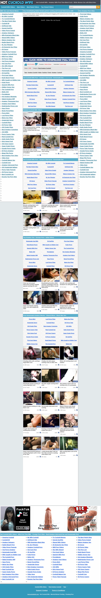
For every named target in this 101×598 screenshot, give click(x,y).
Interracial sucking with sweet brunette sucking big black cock (50, 253)
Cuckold (59, 95)
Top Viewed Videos (47, 7)
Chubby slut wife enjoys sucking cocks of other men (49, 407)
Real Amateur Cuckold (44, 91)
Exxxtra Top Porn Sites (9, 177)
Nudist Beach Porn (8, 42)
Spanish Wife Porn (8, 85)
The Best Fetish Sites (9, 21)
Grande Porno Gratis (8, 148)
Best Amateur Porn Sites (10, 155)
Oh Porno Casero (7, 172)
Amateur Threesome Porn (10, 101)
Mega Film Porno (7, 153)
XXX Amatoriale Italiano (9, 167)
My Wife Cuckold (7, 16)
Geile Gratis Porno (8, 139)
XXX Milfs (5, 132)
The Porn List (6, 68)
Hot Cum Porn (6, 63)
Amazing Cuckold (7, 14)
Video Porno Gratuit (8, 30)
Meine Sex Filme (7, 118)
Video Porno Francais (9, 52)
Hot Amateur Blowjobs (9, 96)
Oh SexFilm (5, 73)
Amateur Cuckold (32, 95)
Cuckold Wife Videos (8, 7)
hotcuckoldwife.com (33, 594)
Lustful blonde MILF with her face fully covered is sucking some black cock (50, 499)
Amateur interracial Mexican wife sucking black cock (49, 352)
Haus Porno (6, 108)
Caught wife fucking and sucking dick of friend (30, 475)
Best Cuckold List (8, 174)
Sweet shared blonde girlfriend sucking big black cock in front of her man (32, 499)
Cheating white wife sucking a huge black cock (31, 407)
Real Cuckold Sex (8, 136)
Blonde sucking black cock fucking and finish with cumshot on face (30, 253)
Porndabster (6, 94)
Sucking (44, 95)
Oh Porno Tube (7, 125)
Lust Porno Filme (7, 115)
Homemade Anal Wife (9, 70)
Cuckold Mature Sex (8, 160)
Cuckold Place (6, 122)
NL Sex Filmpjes (7, 45)
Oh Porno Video (7, 59)
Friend (49, 95)
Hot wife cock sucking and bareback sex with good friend (68, 330)
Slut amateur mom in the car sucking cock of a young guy (68, 430)
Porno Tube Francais (8, 170)
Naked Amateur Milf (8, 99)
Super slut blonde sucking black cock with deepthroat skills (30, 353)
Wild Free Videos (7, 56)
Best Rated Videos (33, 7)
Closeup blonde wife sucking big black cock (50, 274)
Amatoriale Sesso (8, 120)
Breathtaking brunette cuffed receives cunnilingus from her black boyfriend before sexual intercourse (50, 331)
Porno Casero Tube (8, 134)
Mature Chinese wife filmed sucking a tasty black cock (67, 453)
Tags (25, 95)
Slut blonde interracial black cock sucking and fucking (49, 174)
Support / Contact (42, 590)
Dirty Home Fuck (7, 141)
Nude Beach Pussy (8, 78)
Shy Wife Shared (7, 66)
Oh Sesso (5, 49)
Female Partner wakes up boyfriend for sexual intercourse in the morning (67, 353)
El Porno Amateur (8, 151)
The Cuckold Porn (8, 89)
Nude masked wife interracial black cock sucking (68, 252)
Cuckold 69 (5, 23)
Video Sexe (5, 158)
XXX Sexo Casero (7, 144)
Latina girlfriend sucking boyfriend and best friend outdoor (67, 476)
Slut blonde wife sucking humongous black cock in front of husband (32, 197)
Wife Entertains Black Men (10, 35)
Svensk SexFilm (7, 28)
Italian (40, 95)
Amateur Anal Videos (9, 103)
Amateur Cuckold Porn (9, 54)
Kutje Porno (6, 82)
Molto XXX (5, 92)
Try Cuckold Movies (8, 19)
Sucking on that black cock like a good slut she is (50, 475)
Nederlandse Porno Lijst (10, 106)
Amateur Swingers (8, 33)
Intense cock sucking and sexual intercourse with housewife (67, 275)
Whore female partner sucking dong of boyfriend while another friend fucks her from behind (31, 175)
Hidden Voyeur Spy (8, 87)
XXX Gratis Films (7, 127)
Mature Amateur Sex (8, 40)
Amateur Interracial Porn (10, 165)
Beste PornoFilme (8, 111)
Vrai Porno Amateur (8, 61)
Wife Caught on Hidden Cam (11, 80)
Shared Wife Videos (8, 37)
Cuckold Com (6, 162)
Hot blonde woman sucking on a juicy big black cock (31, 430)
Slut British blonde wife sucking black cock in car (69, 174)
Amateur (54, 95)
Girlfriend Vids (6, 26)
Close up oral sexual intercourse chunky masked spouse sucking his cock (31, 331)
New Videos (21, 7)
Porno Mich (5, 113)
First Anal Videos (7, 75)
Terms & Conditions (58, 590)
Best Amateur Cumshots (10, 129)
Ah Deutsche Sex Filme (9, 47)
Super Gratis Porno (8, 146)
